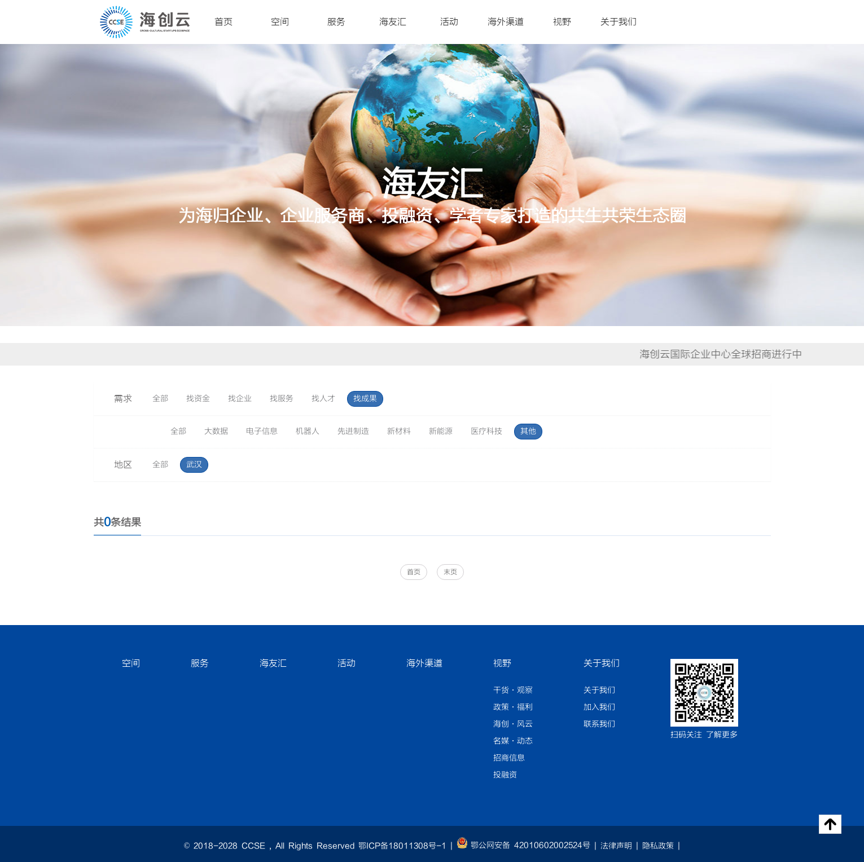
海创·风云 (513, 724)
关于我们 (618, 22)
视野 (562, 22)
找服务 (281, 399)
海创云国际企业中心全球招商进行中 (728, 354)
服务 (336, 22)
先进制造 (353, 432)
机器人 (307, 432)
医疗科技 (486, 432)
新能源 (441, 432)
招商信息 (509, 758)
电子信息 (262, 432)
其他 (528, 432)
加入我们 (599, 707)
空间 (280, 22)
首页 (223, 22)
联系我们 (599, 724)
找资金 (198, 399)
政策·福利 (513, 707)
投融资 (505, 775)
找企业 (240, 399)
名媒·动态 (513, 741)
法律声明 (616, 846)
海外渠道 (506, 22)
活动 (449, 22)
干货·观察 (513, 690)
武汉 (194, 465)
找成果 (365, 399)
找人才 (323, 399)
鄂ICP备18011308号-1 (402, 846)
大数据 (216, 432)
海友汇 (392, 22)
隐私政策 (658, 846)
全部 (160, 399)
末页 (450, 572)
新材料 (399, 432)
